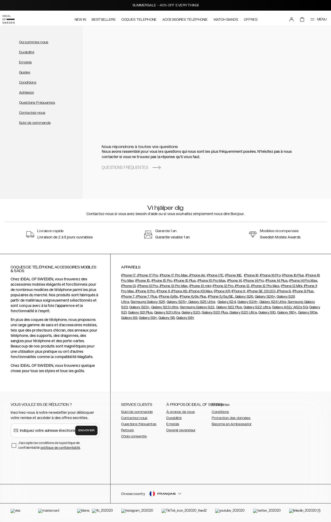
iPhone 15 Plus (185, 280)
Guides (24, 72)
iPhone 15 (142, 280)
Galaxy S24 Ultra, (273, 302)
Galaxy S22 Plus (229, 307)
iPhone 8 (283, 291)
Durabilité (26, 52)
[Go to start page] (12, 18)
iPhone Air (197, 275)
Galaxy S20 (191, 312)
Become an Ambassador (231, 424)
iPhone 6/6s (168, 296)
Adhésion (26, 92)
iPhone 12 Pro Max (264, 286)
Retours (127, 430)
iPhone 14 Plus (277, 280)
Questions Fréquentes (37, 103)
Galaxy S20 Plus (215, 312)
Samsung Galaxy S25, (148, 302)
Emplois (25, 62)
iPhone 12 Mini (291, 286)
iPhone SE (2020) (261, 291)
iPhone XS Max (200, 291)
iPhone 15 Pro (162, 280)
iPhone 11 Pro (145, 291)
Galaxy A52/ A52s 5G (290, 307)
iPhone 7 (127, 296)
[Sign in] (286, 18)
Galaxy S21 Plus (140, 312)
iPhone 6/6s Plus (193, 296)
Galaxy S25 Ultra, (202, 302)
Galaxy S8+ (185, 318)
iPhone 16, (251, 275)
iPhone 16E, (233, 275)
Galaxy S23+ (139, 307)
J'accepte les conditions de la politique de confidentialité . (49, 445)
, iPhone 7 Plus (146, 296)
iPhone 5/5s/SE (220, 296)
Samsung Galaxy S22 (197, 307)
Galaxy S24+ (247, 302)
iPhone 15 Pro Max (211, 280)
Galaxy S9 (129, 318)
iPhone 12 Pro (223, 286)
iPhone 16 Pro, (270, 275)
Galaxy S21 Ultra (167, 312)
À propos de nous (180, 412)
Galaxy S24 (227, 302)
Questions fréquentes (138, 424)
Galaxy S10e (307, 312)
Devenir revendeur (180, 430)
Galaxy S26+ (265, 296)
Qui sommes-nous (33, 42)
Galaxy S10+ (286, 312)
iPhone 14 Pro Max (303, 280)
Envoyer (86, 430)
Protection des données (231, 418)
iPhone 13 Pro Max (173, 286)
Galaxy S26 (243, 296)
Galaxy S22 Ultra (257, 307)
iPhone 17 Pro (147, 275)
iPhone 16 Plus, (293, 275)
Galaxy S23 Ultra (164, 307)
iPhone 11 (163, 291)
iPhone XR (222, 291)
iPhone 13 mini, (200, 286)
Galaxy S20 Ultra (243, 312)
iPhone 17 (128, 275)
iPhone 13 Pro (147, 286)
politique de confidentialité (60, 447)
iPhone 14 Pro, (253, 280)
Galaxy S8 (166, 318)
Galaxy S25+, (177, 302)
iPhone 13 (128, 286)
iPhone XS (179, 291)
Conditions (27, 82)
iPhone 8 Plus (303, 291)
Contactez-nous (32, 113)
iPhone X (238, 291)
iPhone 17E (215, 275)
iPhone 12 (241, 286)
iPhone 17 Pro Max (174, 275)
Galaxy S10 (267, 312)
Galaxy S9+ (148, 318)
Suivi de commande (35, 123)
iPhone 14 (234, 280)
